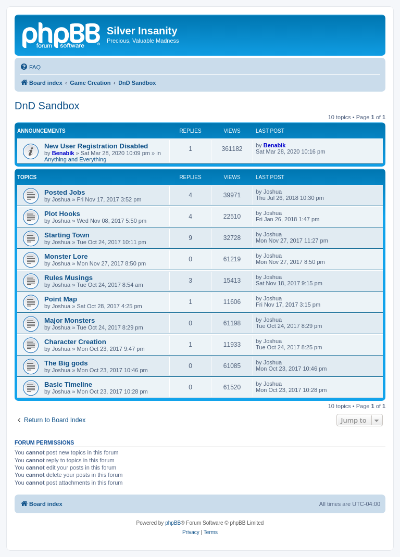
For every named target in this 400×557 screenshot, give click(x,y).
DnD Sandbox (47, 105)
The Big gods (66, 363)
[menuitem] (30, 67)
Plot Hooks (62, 214)
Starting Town (67, 235)
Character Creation (75, 342)
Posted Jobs (64, 192)
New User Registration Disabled (96, 146)
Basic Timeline (68, 384)
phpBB (173, 523)
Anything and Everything (75, 159)
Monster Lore (66, 256)
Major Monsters (69, 320)
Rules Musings (68, 278)
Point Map (60, 299)
